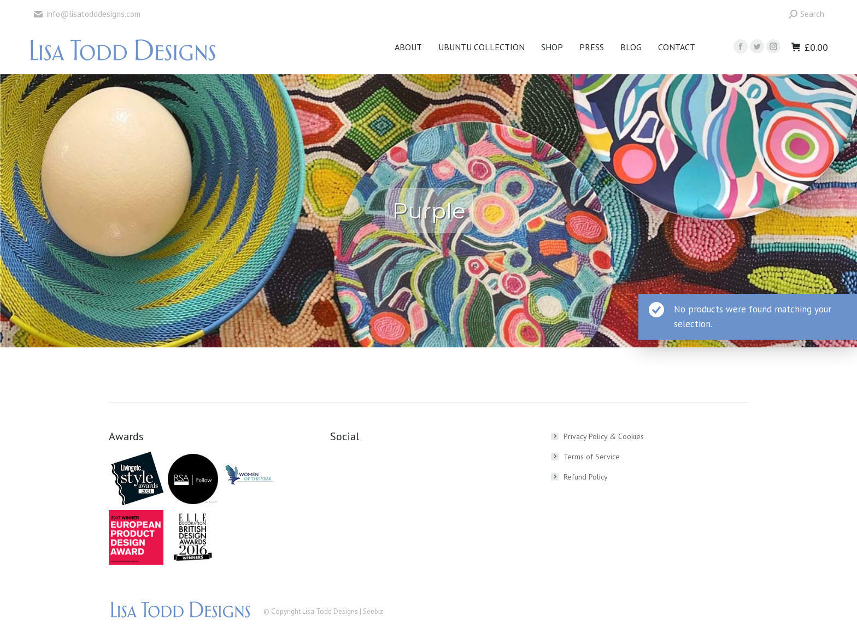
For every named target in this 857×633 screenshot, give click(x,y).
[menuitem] (408, 47)
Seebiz (373, 611)
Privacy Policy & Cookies (603, 436)
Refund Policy (585, 477)
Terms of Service (591, 457)
